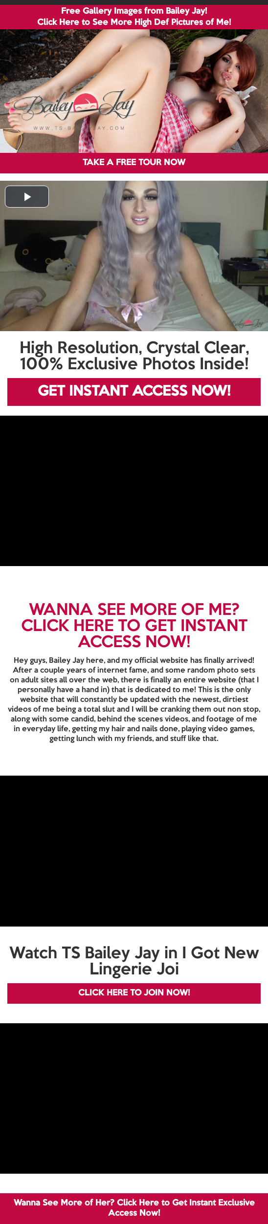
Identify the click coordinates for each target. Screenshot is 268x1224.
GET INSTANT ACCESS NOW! (134, 391)
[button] (27, 197)
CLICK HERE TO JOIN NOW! (134, 993)
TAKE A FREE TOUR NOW (134, 163)
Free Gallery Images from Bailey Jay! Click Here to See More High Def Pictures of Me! (134, 17)
